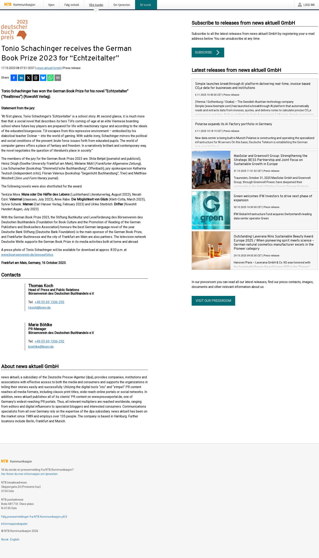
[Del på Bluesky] (43, 78)
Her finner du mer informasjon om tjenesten (29, 474)
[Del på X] (28, 78)
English (14, 539)
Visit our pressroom (213, 301)
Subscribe (208, 52)
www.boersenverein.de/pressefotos (27, 255)
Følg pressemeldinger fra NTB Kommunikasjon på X (34, 516)
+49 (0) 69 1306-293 (49, 302)
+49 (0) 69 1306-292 (49, 341)
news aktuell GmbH (49, 68)
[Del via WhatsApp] (50, 78)
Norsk (5, 539)
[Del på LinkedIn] (21, 78)
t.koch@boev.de (39, 308)
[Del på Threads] (36, 78)
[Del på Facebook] (14, 78)
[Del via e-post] (58, 78)
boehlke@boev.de (41, 347)
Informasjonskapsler (14, 523)
